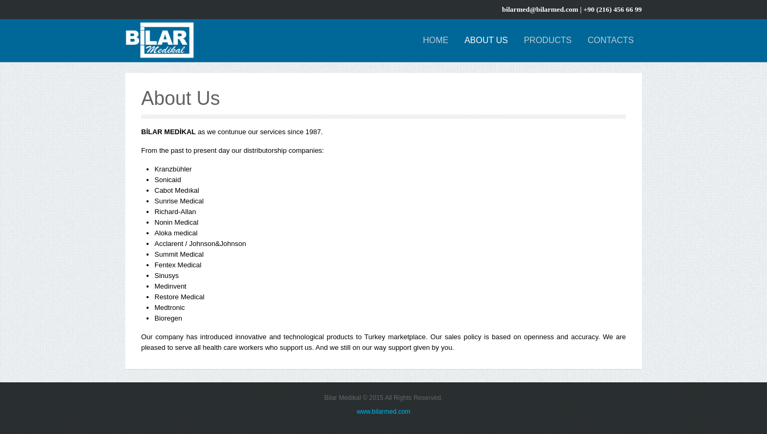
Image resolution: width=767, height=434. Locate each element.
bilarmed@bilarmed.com (540, 9)
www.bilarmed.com (384, 411)
